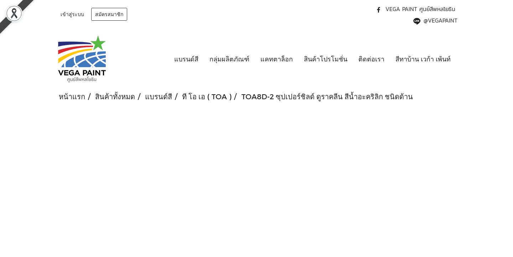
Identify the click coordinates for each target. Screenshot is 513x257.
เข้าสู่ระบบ (72, 14)
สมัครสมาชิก (109, 14)
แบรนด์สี (186, 59)
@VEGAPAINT (440, 20)
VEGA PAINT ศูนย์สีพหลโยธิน (420, 9)
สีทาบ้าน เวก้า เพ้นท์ (423, 59)
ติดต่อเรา (371, 59)
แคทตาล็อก (276, 59)
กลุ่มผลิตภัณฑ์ (229, 59)
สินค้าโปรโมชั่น (325, 59)
